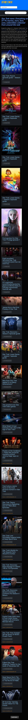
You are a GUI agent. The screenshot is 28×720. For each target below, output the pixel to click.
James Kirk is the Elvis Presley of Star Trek (10, 308)
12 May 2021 (6, 266)
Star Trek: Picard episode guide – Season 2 (11, 77)
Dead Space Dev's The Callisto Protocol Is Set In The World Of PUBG (10, 679)
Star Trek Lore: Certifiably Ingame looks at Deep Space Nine (11, 537)
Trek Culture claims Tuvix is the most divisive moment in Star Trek (11, 488)
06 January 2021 (7, 409)
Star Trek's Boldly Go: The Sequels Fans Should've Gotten (10, 552)
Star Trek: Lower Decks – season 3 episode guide (10, 159)
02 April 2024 (7, 204)
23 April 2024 (7, 122)
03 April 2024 (7, 163)
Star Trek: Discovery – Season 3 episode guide (11, 333)
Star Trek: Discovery (20, 29)
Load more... (15, 717)
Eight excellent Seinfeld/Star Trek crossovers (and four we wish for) (11, 261)
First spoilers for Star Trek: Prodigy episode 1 (11, 239)
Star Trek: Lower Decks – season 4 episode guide (10, 118)
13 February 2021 (7, 312)
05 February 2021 (7, 336)
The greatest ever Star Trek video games (10, 405)
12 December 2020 (8, 571)
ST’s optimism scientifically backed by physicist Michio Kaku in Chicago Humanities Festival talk (11, 285)
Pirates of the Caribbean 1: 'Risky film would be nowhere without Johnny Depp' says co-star (11, 454)
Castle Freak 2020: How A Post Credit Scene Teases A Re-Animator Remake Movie (11, 619)
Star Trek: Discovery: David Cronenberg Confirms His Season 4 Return (10, 592)
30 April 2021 (7, 292)
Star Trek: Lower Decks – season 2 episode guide (10, 199)
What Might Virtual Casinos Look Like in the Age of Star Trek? (11, 427)
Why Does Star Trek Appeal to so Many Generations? (9, 382)
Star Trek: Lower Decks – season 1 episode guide (10, 356)
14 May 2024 (6, 82)
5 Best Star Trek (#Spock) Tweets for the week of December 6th (11, 664)
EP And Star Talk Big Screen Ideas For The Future (10, 703)
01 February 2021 (7, 360)
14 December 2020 (8, 460)
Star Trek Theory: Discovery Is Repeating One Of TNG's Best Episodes (10, 505)
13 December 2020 (8, 510)
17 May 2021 (6, 242)
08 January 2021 (7, 387)
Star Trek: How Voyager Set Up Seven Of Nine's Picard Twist (11, 634)
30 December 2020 (8, 432)
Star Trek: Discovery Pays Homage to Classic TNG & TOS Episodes (11, 566)
